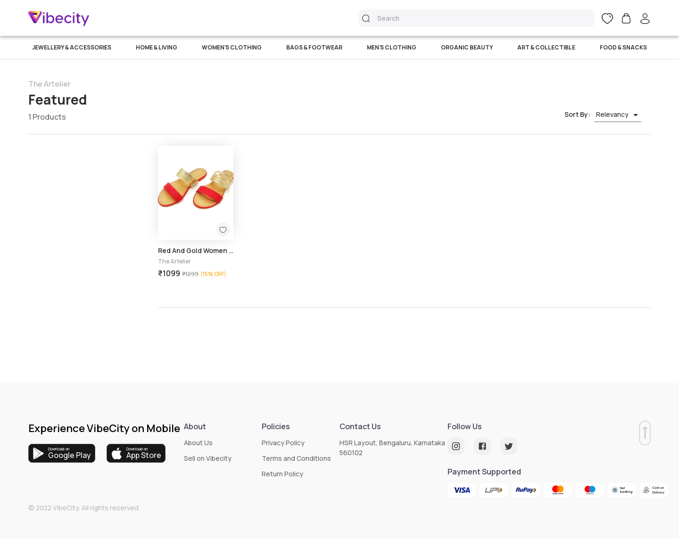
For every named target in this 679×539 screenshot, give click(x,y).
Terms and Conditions (296, 458)
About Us (198, 442)
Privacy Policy (283, 442)
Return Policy (282, 473)
